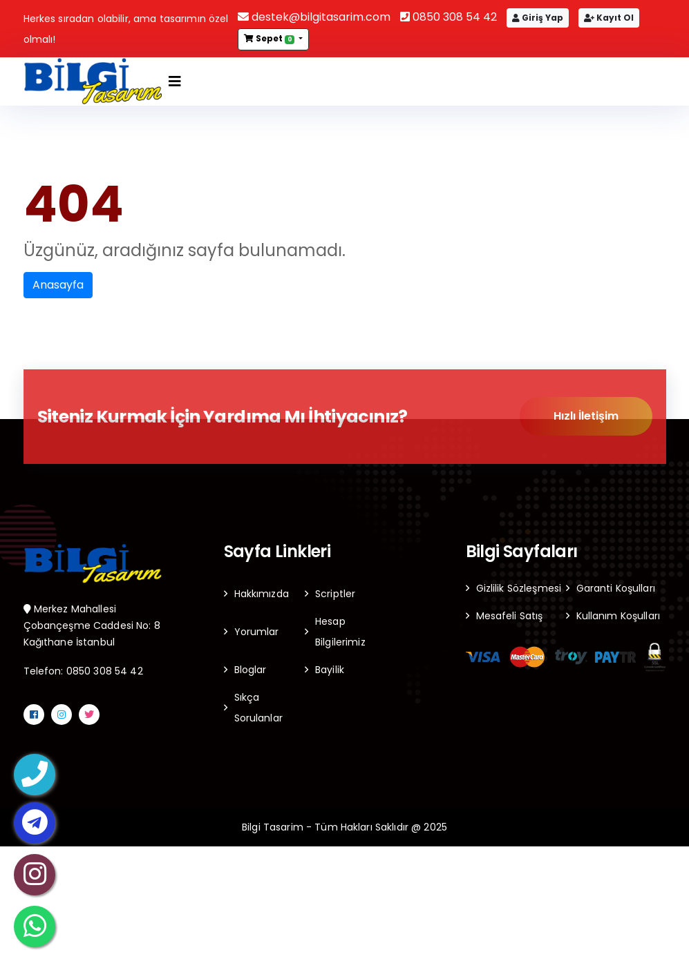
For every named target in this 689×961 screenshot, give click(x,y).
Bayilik (329, 670)
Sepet (270, 38)
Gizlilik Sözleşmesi (519, 588)
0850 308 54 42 (448, 17)
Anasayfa (58, 285)
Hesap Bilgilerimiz (340, 631)
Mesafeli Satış (509, 616)
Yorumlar (256, 632)
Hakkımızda (261, 594)
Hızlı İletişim (586, 417)
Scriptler (335, 594)
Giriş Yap (537, 17)
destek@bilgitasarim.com (314, 17)
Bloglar (250, 670)
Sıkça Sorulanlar (258, 707)
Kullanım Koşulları (618, 616)
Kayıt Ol (609, 17)
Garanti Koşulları (615, 588)
